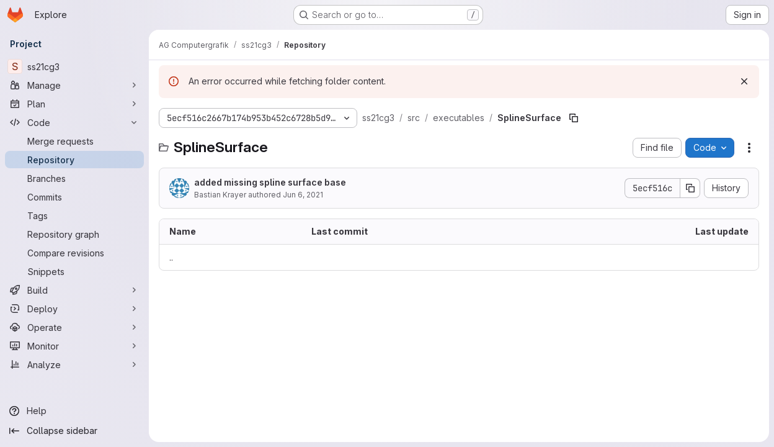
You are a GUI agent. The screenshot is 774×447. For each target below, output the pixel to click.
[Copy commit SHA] (690, 188)
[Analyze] (74, 364)
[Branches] (74, 178)
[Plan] (74, 103)
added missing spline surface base (270, 182)
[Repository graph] (74, 234)
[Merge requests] (74, 141)
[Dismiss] (744, 81)
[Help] (74, 411)
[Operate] (74, 327)
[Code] (74, 122)
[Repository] (74, 159)
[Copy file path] (574, 118)
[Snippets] (74, 271)
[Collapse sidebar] (74, 431)
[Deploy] (74, 308)
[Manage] (74, 85)
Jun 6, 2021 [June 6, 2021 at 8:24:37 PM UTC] (303, 194)
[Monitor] (74, 345)
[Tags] (74, 215)
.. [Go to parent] (171, 257)
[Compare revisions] (74, 252)
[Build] (74, 290)
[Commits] (74, 196)
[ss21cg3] (74, 66)
